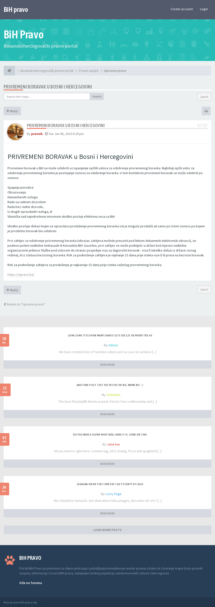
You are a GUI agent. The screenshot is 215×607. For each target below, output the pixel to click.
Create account (182, 9)
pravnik (37, 134)
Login (204, 9)
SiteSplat (113, 394)
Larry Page (113, 494)
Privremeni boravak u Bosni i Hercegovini (48, 86)
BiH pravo (16, 9)
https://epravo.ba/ (20, 274)
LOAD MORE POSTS (107, 530)
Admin (113, 345)
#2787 (202, 125)
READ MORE (107, 364)
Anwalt (41, 602)
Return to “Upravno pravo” (24, 304)
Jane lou (113, 444)
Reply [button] (12, 111)
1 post (204, 96)
